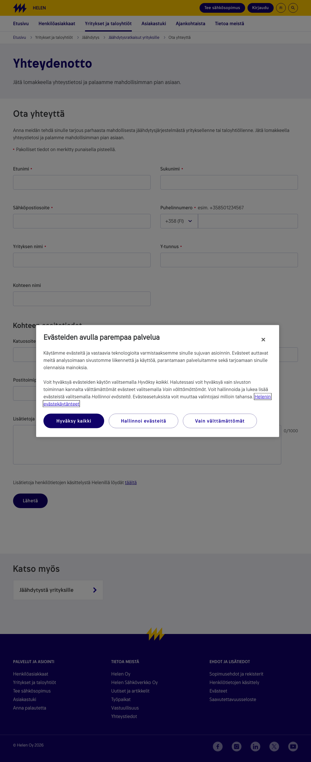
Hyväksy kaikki (73, 421)
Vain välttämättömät (219, 421)
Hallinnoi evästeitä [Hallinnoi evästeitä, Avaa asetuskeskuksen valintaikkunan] (143, 421)
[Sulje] (263, 339)
